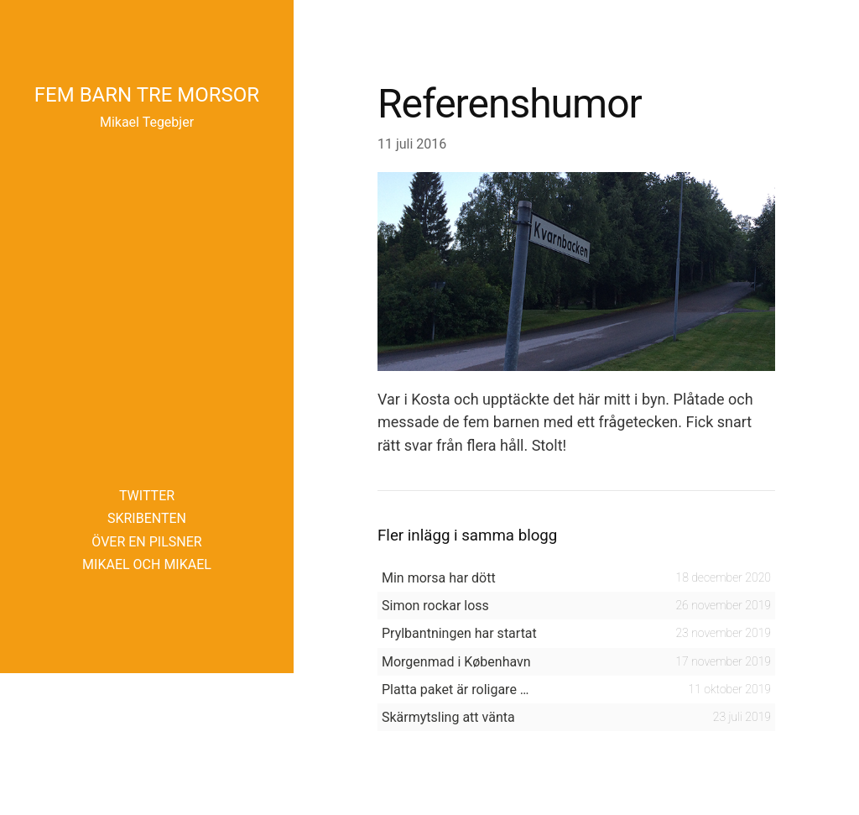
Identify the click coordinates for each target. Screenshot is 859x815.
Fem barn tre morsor (146, 95)
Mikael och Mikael (146, 564)
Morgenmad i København (456, 662)
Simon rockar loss (435, 606)
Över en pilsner (146, 542)
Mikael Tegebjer (147, 122)
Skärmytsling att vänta (448, 717)
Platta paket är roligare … (455, 689)
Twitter (146, 496)
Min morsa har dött (439, 578)
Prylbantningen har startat (459, 633)
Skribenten (146, 518)
